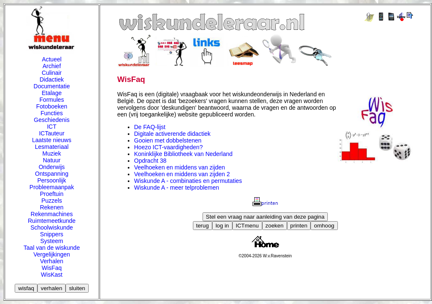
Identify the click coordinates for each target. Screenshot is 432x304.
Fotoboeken (51, 106)
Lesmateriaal (51, 146)
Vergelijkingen (51, 254)
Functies (52, 113)
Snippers (51, 234)
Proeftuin (51, 193)
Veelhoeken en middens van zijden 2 (182, 174)
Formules (52, 99)
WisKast (51, 274)
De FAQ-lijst (150, 127)
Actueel (52, 59)
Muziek (51, 153)
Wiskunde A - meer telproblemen (176, 187)
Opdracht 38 (150, 160)
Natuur (52, 160)
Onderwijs (52, 167)
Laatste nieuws (51, 140)
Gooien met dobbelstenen (167, 140)
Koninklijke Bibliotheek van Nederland (183, 154)
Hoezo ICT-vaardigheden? (168, 147)
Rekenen (51, 207)
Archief (51, 66)
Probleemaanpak (51, 187)
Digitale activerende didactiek (172, 133)
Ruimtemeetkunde (52, 220)
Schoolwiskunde (51, 227)
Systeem (51, 241)
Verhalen (51, 261)
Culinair (51, 72)
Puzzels (51, 200)
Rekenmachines (52, 214)
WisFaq (51, 267)
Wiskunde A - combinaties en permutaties (188, 180)
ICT (52, 126)
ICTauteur (52, 133)
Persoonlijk (51, 180)
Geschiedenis (52, 119)
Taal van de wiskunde (52, 247)
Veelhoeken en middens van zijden (179, 167)
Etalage (51, 93)
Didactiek (52, 79)
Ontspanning (51, 173)
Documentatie (52, 86)
